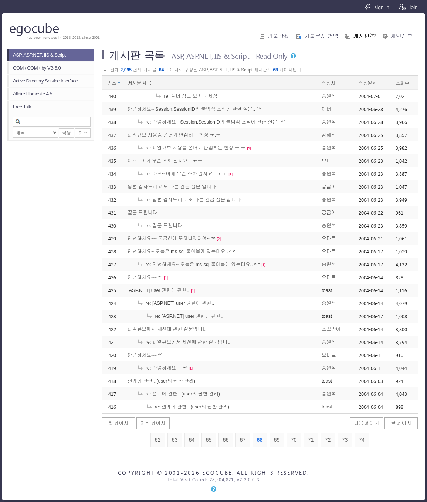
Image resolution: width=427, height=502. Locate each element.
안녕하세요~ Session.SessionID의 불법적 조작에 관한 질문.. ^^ (194, 109)
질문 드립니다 (142, 212)
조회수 (402, 83)
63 (175, 440)
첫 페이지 (118, 423)
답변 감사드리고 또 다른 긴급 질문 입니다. (172, 186)
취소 (82, 132)
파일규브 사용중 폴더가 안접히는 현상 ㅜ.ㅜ (174, 135)
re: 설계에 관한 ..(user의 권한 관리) (178, 394)
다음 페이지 (366, 423)
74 (362, 440)
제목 (147, 83)
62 (158, 440)
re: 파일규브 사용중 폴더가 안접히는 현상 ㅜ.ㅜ (191, 148)
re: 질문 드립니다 (159, 225)
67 (243, 440)
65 (209, 440)
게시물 (140, 83)
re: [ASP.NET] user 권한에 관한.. (175, 303)
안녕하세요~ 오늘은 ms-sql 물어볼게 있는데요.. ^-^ (181, 251)
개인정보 (401, 36)
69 (277, 440)
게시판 (364, 36)
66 (226, 440)
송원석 (329, 96)
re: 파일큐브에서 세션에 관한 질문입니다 (184, 342)
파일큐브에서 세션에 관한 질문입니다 (167, 329)
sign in (376, 6)
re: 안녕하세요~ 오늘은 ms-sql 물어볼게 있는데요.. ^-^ (198, 264)
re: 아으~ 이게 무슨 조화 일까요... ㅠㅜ (182, 173)
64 (192, 440)
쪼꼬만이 (331, 329)
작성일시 (368, 83)
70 (294, 440)
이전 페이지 (153, 423)
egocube (34, 27)
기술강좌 (278, 36)
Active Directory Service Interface (45, 81)
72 (328, 440)
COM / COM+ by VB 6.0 (37, 68)
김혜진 (329, 135)
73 (345, 440)
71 (311, 440)
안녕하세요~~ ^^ (145, 277)
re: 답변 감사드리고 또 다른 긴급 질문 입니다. (189, 199)
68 (260, 440)
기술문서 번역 (321, 36)
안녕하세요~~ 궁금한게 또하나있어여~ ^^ (171, 238)
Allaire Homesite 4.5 (32, 94)
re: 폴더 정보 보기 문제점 (186, 96)
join (408, 6)
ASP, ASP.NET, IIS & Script (39, 55)
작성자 (328, 83)
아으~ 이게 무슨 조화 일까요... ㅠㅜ (165, 161)
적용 (66, 132)
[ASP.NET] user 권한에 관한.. (158, 290)
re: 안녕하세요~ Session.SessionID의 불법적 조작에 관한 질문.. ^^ (211, 122)
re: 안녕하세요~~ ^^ (162, 368)
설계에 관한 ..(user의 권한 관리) (161, 381)
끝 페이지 (401, 423)
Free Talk (22, 107)
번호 (111, 83)
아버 (326, 109)
